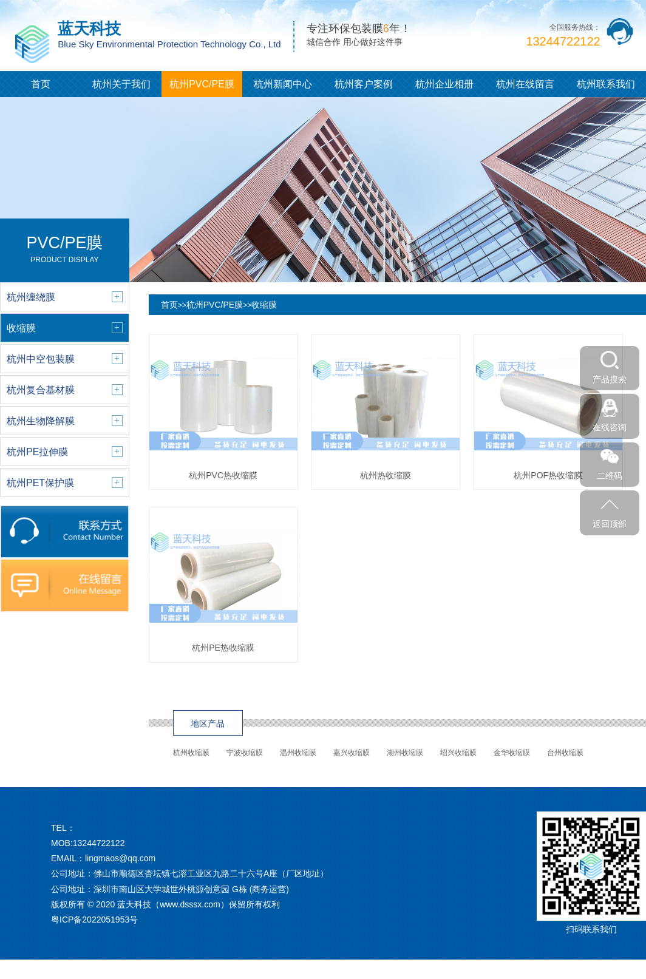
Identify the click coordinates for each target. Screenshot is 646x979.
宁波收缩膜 (244, 752)
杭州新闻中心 (283, 84)
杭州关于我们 (121, 84)
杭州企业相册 (444, 84)
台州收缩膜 (565, 752)
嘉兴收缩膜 (351, 752)
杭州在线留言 (525, 84)
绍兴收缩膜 (458, 752)
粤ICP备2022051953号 (94, 919)
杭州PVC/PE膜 (201, 84)
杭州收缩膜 (191, 752)
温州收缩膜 (298, 752)
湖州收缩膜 (405, 752)
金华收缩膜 (512, 752)
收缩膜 (264, 305)
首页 (40, 84)
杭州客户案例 (364, 84)
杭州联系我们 (606, 84)
